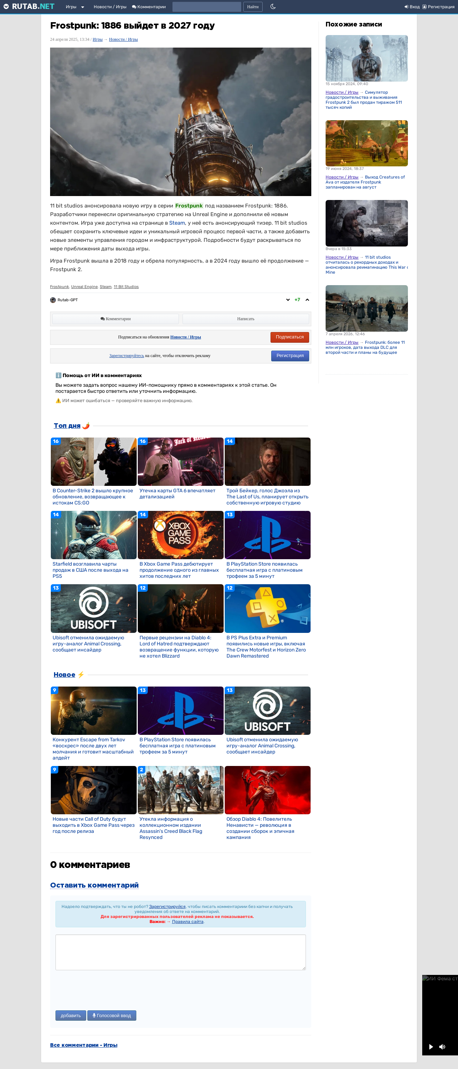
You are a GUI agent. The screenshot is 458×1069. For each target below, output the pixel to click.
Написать (245, 318)
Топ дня (67, 426)
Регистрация (290, 355)
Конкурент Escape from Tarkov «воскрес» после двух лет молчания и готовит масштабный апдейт (93, 749)
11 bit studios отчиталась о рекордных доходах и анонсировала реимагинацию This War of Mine (368, 265)
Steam (177, 223)
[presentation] (109, 991)
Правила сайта (188, 921)
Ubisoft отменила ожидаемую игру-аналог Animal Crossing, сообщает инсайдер (88, 644)
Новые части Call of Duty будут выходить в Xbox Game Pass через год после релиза (94, 825)
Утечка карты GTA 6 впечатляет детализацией (177, 494)
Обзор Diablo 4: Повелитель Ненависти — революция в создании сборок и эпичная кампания (260, 828)
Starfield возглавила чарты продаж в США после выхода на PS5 (90, 570)
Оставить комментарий (94, 885)
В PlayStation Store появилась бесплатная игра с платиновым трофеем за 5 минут (264, 570)
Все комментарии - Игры (83, 1045)
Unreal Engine (84, 286)
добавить (71, 1015)
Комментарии (149, 6)
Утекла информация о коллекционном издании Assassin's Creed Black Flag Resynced (171, 828)
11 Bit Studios (126, 286)
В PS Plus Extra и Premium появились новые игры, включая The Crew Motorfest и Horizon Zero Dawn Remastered (266, 647)
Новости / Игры (110, 6)
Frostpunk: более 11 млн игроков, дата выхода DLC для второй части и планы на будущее (365, 347)
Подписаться (290, 337)
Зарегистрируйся (167, 906)
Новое (64, 675)
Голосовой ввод (112, 1015)
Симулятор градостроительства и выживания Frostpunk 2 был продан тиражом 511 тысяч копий (364, 100)
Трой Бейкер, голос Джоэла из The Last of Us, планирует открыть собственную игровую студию (267, 497)
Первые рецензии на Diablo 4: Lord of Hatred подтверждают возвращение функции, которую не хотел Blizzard (179, 647)
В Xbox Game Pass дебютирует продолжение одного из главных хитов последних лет (179, 570)
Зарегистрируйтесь (126, 355)
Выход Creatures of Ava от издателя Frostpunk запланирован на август (365, 182)
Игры (71, 6)
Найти (253, 6)
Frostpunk (59, 286)
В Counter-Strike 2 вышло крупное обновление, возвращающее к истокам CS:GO (93, 497)
